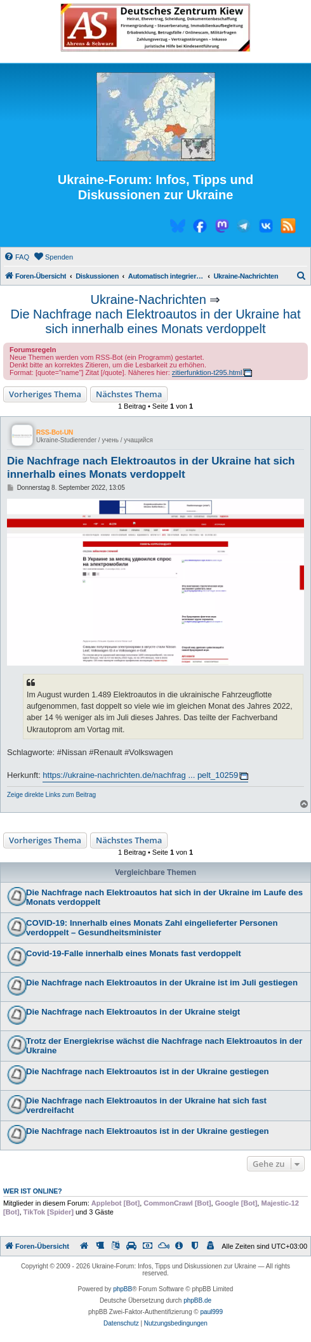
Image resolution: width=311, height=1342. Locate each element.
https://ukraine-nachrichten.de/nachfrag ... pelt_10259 (140, 775)
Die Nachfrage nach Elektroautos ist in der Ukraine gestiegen (147, 1071)
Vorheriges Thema (45, 394)
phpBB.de (197, 1300)
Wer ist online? (32, 1191)
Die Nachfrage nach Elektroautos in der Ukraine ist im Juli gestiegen (162, 982)
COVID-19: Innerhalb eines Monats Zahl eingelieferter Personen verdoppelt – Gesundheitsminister (151, 927)
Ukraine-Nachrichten (148, 299)
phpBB (122, 1289)
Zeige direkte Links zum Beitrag (51, 794)
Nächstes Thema (129, 394)
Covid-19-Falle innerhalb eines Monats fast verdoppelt (133, 953)
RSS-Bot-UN (54, 432)
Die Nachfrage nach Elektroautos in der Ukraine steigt (133, 1011)
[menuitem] (16, 257)
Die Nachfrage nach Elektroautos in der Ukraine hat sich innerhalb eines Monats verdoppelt (156, 321)
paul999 (211, 1311)
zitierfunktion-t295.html (207, 372)
